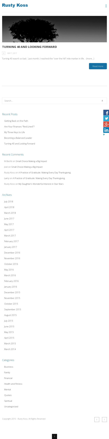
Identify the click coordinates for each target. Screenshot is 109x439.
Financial (8, 378)
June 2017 (9, 218)
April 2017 (9, 229)
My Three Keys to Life (14, 132)
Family (7, 372)
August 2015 (10, 315)
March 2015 (10, 343)
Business (8, 366)
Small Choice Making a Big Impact (31, 161)
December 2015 (12, 292)
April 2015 (9, 337)
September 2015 (12, 309)
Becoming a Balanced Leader (18, 137)
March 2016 (10, 275)
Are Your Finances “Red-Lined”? (19, 126)
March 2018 (10, 212)
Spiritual (8, 400)
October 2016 (11, 264)
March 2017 (10, 235)
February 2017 (11, 241)
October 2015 (11, 303)
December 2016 (12, 252)
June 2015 (9, 326)
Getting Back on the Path (16, 120)
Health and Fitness (13, 383)
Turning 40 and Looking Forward (29, 47)
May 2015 (9, 332)
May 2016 (9, 269)
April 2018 (9, 207)
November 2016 (12, 258)
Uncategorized (11, 406)
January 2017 (10, 246)
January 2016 (10, 286)
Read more (98, 66)
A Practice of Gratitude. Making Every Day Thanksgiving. (45, 172)
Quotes (8, 395)
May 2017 (9, 224)
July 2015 (8, 320)
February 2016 (11, 281)
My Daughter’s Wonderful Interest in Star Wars (41, 183)
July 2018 (8, 201)
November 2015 (12, 298)
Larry (6, 178)
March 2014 (10, 349)
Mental (7, 389)
